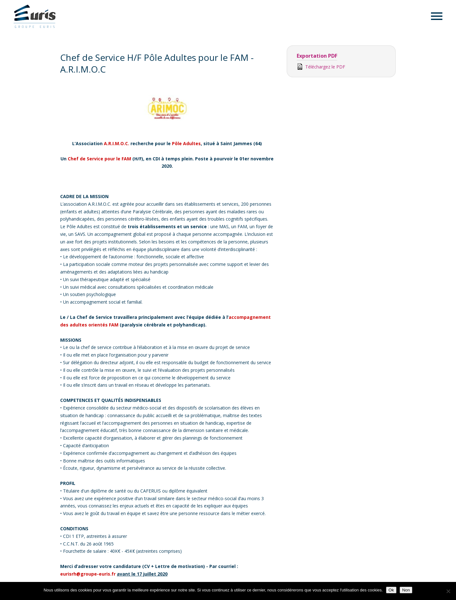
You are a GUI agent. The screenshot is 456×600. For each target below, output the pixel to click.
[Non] (448, 591)
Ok (391, 590)
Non (406, 590)
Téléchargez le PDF (321, 66)
